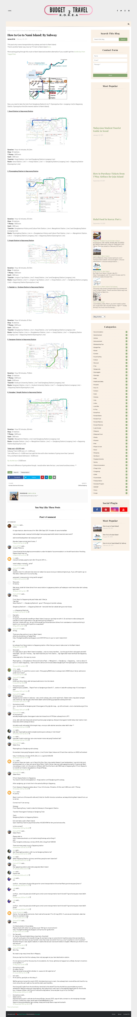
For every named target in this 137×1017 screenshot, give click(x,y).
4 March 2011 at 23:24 (20, 579)
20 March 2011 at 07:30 (20, 612)
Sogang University (110, 459)
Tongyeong (110, 471)
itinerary (110, 397)
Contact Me (126, 1014)
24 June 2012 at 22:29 (20, 973)
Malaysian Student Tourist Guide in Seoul (107, 129)
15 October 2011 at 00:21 (21, 734)
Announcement (110, 341)
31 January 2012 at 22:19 (21, 869)
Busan (110, 350)
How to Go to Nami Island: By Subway (105, 286)
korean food (110, 418)
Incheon (110, 390)
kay (14, 558)
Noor (14, 760)
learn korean (110, 428)
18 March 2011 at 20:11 (20, 591)
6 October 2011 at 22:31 (20, 701)
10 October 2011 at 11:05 (20, 727)
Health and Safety (110, 381)
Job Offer (110, 406)
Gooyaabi (37, 1014)
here (49, 47)
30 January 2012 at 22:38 (21, 854)
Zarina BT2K (11, 39)
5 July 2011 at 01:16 (19, 674)
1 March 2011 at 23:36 (20, 543)
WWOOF (110, 487)
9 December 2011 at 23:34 (21, 847)
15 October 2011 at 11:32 (20, 740)
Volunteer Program (110, 483)
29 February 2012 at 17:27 (21, 885)
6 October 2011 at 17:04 (20, 691)
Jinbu (110, 403)
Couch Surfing (110, 356)
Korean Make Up (110, 421)
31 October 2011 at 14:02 (21, 769)
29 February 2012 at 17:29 (21, 909)
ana (14, 730)
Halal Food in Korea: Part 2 (107, 219)
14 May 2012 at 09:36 (19, 964)
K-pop (110, 409)
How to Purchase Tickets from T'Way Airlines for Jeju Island (109, 175)
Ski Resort (110, 456)
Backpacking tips (110, 344)
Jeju (110, 400)
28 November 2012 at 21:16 (21, 992)
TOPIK (110, 474)
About (119, 1014)
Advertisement (110, 335)
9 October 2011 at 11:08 (20, 710)
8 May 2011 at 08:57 (19, 647)
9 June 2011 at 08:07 (19, 666)
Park (110, 443)
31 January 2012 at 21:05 (21, 860)
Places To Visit (110, 446)
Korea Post (110, 412)
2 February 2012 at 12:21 (21, 875)
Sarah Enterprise (18, 912)
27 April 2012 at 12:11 (20, 918)
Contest (110, 353)
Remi (14, 792)
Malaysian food (110, 434)
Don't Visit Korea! (98, 302)
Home (9, 10)
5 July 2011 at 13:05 (19, 683)
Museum (110, 440)
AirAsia (110, 338)
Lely (14, 878)
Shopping (110, 452)
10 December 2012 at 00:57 (22, 1004)
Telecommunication (110, 465)
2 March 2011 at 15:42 (20, 555)
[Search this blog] (106, 39)
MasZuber (16, 525)
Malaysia (110, 431)
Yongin (110, 493)
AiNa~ (15, 669)
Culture (110, 359)
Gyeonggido (110, 372)
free (110, 366)
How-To (16, 472)
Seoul (110, 449)
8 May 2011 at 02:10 (19, 626)
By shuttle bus (12, 461)
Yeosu (110, 490)
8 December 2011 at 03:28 (21, 828)
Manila (110, 437)
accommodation (110, 332)
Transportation (16, 30)
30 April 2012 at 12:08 (20, 931)
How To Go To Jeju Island (101, 271)
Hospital (110, 384)
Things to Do (110, 468)
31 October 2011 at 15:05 (20, 789)
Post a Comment (12, 1007)
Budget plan (110, 347)
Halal (110, 378)
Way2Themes (22, 1014)
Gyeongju (110, 375)
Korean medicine (110, 425)
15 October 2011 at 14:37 (20, 758)
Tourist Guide (110, 477)
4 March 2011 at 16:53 (20, 565)
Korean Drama (110, 415)
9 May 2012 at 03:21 (19, 945)
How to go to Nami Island (101, 256)
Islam (110, 394)
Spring (110, 462)
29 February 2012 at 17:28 (21, 897)
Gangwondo (110, 369)
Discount (110, 363)
